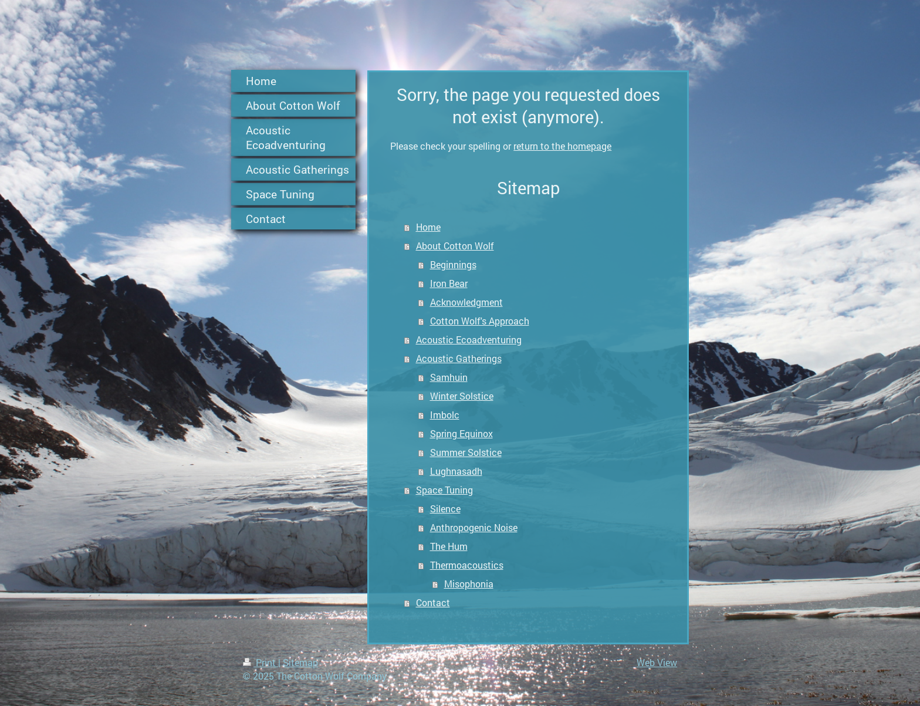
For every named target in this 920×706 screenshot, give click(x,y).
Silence (445, 508)
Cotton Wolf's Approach (479, 321)
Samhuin (449, 377)
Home (428, 227)
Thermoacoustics (466, 565)
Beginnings (453, 264)
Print (260, 662)
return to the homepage (562, 146)
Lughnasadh (456, 471)
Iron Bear (449, 283)
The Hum (449, 546)
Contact (433, 602)
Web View (657, 662)
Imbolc (444, 414)
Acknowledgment (466, 302)
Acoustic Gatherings (459, 358)
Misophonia (468, 583)
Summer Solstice (466, 452)
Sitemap (300, 662)
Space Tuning (444, 490)
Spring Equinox (461, 433)
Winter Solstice (461, 396)
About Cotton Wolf (455, 245)
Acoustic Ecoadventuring (469, 339)
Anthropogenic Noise (474, 527)
